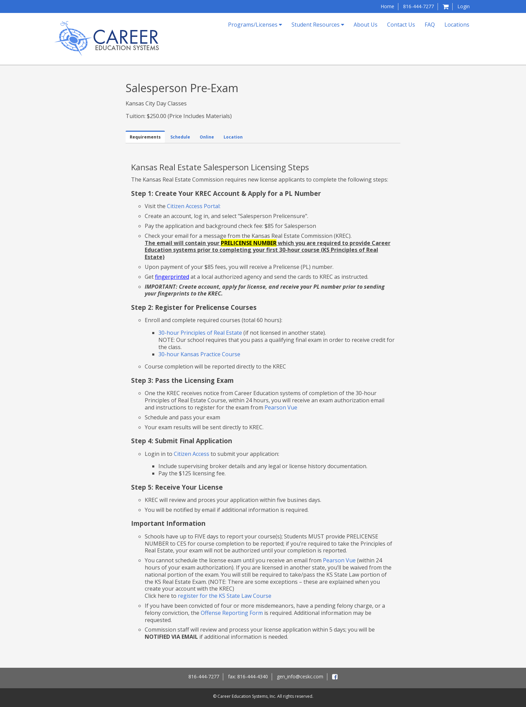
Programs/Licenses (255, 24)
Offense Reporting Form (232, 613)
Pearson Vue (281, 407)
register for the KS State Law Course (224, 596)
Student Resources (318, 24)
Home (387, 6)
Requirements (145, 137)
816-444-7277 (418, 6)
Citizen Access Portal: (194, 206)
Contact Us (401, 24)
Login (463, 6)
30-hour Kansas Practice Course (199, 354)
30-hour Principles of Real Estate (200, 332)
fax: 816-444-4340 (248, 676)
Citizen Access (191, 454)
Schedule (180, 137)
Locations (456, 24)
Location (233, 137)
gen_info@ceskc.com (300, 676)
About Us (366, 24)
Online (207, 137)
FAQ (430, 24)
